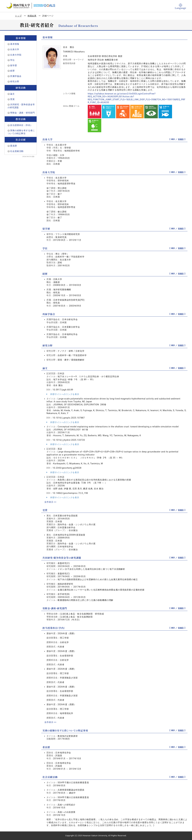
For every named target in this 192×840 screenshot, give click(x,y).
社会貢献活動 (17, 151)
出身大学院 (15, 55)
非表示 (181, 139)
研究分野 (14, 81)
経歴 (12, 70)
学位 (12, 60)
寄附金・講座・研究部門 (22, 113)
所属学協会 (15, 76)
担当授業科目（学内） (21, 125)
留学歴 (13, 65)
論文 (12, 94)
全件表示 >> (50, 502)
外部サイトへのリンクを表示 (62, 394)
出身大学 (14, 49)
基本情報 (14, 44)
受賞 (12, 99)
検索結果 (32, 16)
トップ (18, 16)
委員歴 (13, 146)
